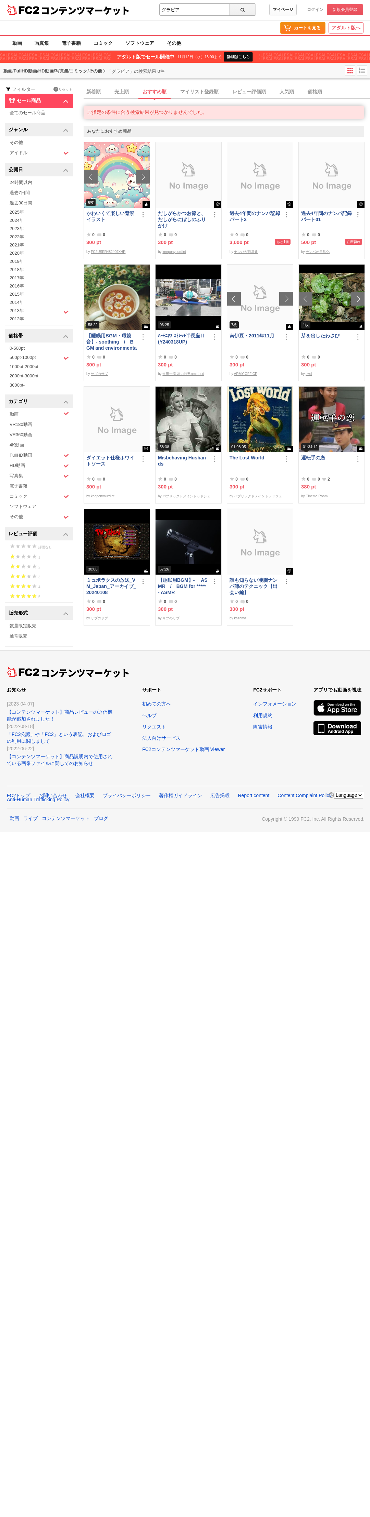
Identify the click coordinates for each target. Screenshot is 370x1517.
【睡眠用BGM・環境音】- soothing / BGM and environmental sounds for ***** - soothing (111, 342)
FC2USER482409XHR (108, 252)
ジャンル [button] (39, 130)
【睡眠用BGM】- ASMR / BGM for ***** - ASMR (183, 586)
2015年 (17, 294)
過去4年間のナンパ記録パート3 (255, 216)
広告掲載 (220, 795)
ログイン (315, 9)
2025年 (17, 212)
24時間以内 (21, 182)
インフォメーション (274, 704)
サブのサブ (99, 374)
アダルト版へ (346, 27)
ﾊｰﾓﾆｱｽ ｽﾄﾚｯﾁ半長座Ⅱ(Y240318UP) (181, 339)
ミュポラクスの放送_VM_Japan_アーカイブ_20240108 (111, 586)
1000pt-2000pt (24, 366)
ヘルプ (149, 715)
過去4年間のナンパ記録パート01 (326, 216)
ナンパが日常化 (246, 252)
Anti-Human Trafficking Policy (38, 799)
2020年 (17, 253)
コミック (103, 43)
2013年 (39, 311)
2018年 (17, 269)
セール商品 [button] (39, 100)
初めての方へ (156, 704)
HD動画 (39, 466)
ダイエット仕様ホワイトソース (110, 461)
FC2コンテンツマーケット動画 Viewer (183, 749)
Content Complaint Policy (304, 795)
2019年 (17, 261)
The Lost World (247, 457)
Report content (253, 795)
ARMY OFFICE (245, 374)
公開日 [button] (39, 170)
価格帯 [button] (39, 336)
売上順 (121, 91)
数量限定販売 (23, 625)
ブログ (101, 818)
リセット (62, 89)
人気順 (287, 91)
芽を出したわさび (320, 335)
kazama (240, 618)
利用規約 (262, 715)
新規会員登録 (345, 9)
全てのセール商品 (27, 112)
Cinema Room (317, 496)
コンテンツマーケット (85, 10)
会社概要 (85, 795)
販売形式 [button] (39, 613)
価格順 (315, 91)
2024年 (17, 220)
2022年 (17, 236)
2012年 (17, 318)
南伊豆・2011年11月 (252, 335)
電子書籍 (71, 43)
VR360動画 (21, 434)
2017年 (17, 277)
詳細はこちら (238, 57)
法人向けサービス (161, 738)
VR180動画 (21, 424)
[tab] (227, 92)
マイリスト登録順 (199, 91)
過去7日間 (20, 192)
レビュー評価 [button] (39, 534)
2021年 (17, 244)
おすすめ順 (154, 91)
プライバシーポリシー (127, 795)
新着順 (93, 91)
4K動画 (17, 444)
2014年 (17, 302)
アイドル (39, 153)
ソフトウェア (139, 43)
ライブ (30, 818)
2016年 (17, 285)
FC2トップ (18, 795)
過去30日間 (21, 202)
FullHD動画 (39, 455)
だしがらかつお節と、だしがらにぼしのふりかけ (182, 219)
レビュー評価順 (249, 91)
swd (309, 374)
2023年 (17, 228)
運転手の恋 (313, 457)
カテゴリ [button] (39, 402)
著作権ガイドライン (180, 795)
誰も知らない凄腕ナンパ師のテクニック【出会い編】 (254, 586)
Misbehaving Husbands (182, 461)
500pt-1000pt (39, 358)
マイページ (283, 9)
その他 (174, 43)
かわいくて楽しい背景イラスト (110, 216)
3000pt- (17, 385)
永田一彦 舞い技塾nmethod (183, 374)
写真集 (42, 43)
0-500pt (17, 348)
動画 (17, 43)
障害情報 (262, 726)
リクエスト (154, 726)
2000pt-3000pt (24, 375)
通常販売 (18, 636)
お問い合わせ (52, 795)
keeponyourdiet (174, 252)
